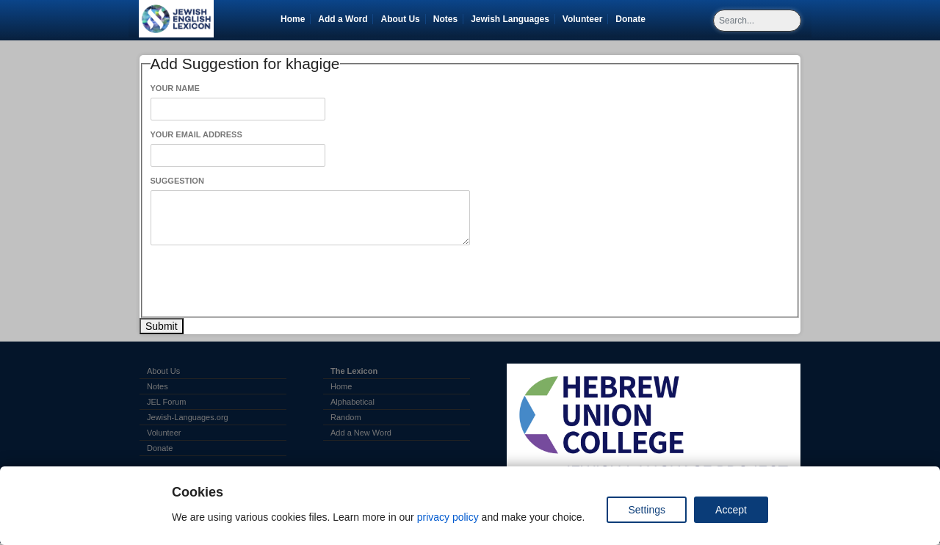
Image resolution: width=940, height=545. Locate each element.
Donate (633, 19)
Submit (161, 326)
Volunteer (585, 19)
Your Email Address (196, 134)
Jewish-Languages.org (187, 417)
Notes (445, 19)
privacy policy (448, 517)
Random (345, 417)
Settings (646, 510)
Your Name (175, 88)
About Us (399, 19)
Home (293, 19)
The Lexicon (353, 371)
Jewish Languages (512, 19)
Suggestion (177, 180)
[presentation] (262, 281)
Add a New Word (360, 432)
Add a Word (342, 19)
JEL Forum (166, 401)
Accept (731, 510)
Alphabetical (352, 401)
